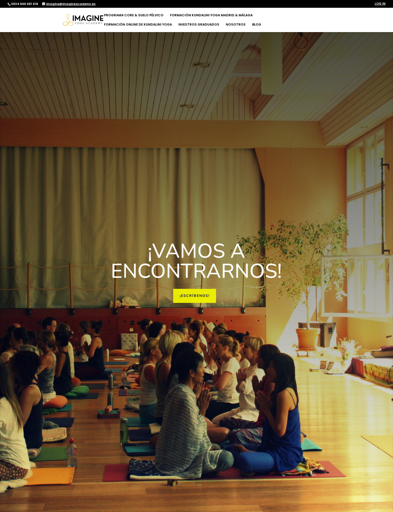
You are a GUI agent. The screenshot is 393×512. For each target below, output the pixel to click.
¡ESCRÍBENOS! (195, 295)
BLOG (256, 25)
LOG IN (380, 4)
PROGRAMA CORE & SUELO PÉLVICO (133, 16)
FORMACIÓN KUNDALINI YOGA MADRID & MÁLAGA (211, 16)
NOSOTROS (236, 25)
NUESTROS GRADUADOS (198, 25)
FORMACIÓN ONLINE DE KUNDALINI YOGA (138, 25)
